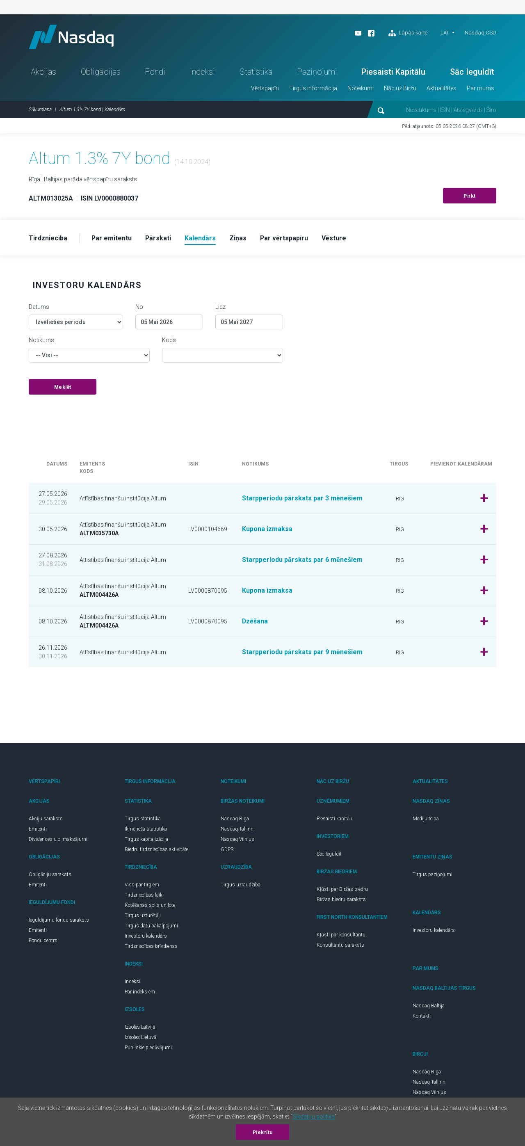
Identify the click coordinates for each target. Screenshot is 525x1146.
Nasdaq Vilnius (237, 839)
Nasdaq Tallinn (237, 829)
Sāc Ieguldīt (472, 72)
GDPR (227, 850)
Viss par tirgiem (142, 885)
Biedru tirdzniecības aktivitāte (156, 850)
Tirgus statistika (143, 819)
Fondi (155, 72)
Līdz (220, 307)
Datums (39, 307)
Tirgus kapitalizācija (146, 839)
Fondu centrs (43, 941)
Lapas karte (407, 33)
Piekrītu (263, 1132)
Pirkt (469, 196)
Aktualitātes (442, 88)
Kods (169, 340)
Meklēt (62, 387)
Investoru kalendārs (146, 936)
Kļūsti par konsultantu (341, 935)
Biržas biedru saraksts (341, 900)
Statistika (256, 72)
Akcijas (43, 72)
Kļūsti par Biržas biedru (342, 890)
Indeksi (202, 72)
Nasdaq (72, 37)
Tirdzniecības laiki (144, 895)
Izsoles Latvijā (140, 1027)
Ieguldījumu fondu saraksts (59, 920)
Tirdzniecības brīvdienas (151, 947)
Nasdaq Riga (235, 819)
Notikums (41, 340)
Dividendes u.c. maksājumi (58, 839)
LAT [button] (445, 33)
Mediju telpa (426, 819)
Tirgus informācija (313, 88)
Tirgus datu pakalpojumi (151, 926)
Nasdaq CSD (480, 33)
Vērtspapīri (265, 88)
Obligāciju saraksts (50, 875)
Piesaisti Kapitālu (393, 72)
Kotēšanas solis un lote (150, 906)
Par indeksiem (140, 992)
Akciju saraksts (46, 819)
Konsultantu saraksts (340, 945)
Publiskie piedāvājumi (148, 1048)
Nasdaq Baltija (429, 1006)
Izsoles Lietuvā (140, 1038)
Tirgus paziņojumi (432, 875)
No (139, 307)
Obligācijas (101, 72)
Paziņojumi (317, 72)
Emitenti (38, 829)
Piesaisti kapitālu (335, 819)
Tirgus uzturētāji (143, 916)
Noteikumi (360, 88)
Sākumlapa (40, 110)
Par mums (480, 88)
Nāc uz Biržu (400, 88)
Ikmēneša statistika (146, 829)
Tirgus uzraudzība (240, 885)
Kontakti (422, 1016)
